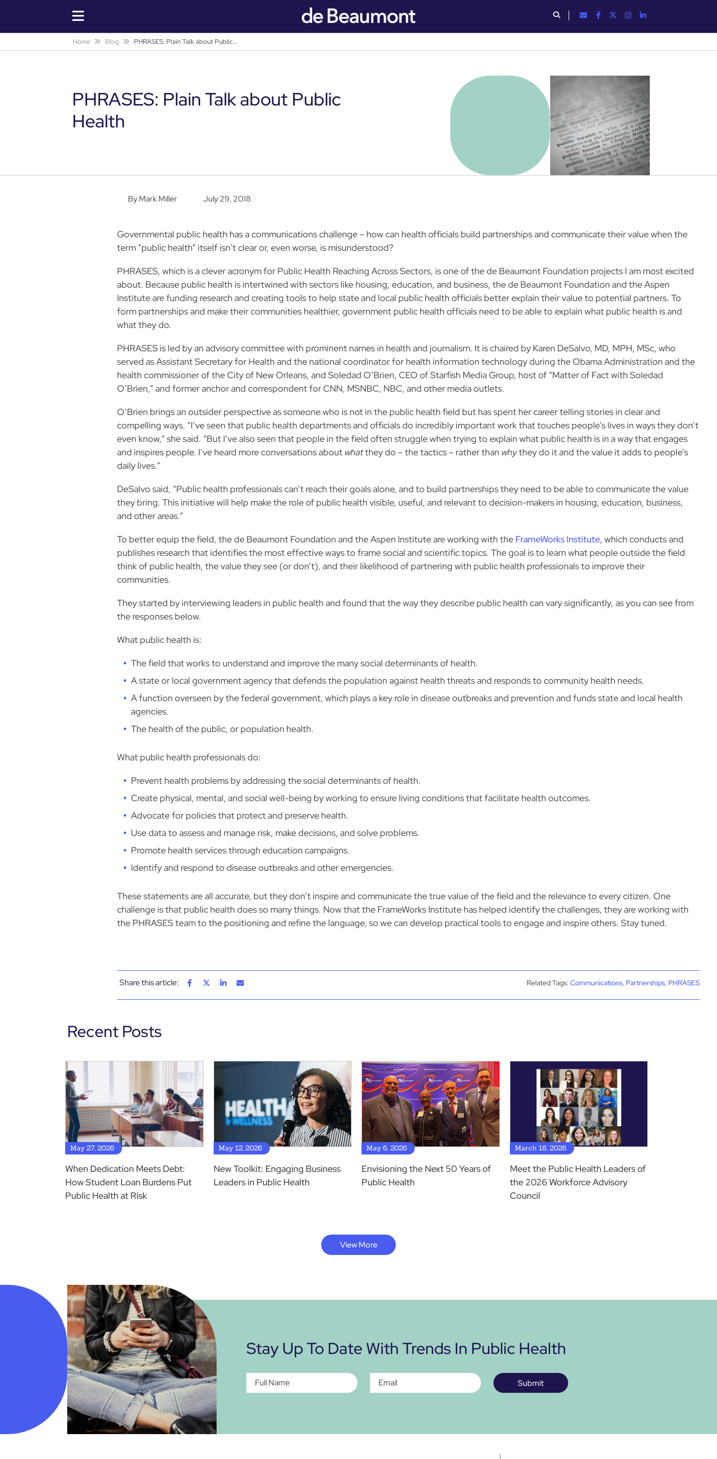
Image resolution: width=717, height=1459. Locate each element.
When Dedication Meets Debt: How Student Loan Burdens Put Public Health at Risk (128, 1182)
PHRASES (684, 982)
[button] (556, 15)
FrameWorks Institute (557, 539)
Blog (112, 41)
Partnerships (645, 982)
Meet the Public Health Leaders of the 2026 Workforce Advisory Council (578, 1182)
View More (358, 1245)
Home (81, 41)
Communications (596, 982)
